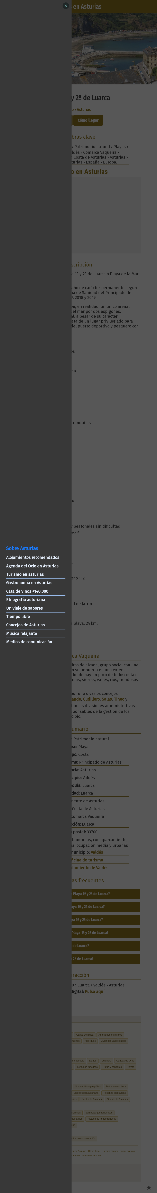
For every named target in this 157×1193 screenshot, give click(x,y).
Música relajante (21, 633)
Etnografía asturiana (25, 599)
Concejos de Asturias (25, 624)
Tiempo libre (18, 616)
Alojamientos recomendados (32, 557)
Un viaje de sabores (24, 608)
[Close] (66, 5)
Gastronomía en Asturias (29, 582)
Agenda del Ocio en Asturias (32, 566)
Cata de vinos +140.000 (27, 591)
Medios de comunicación (29, 641)
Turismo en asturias (25, 574)
